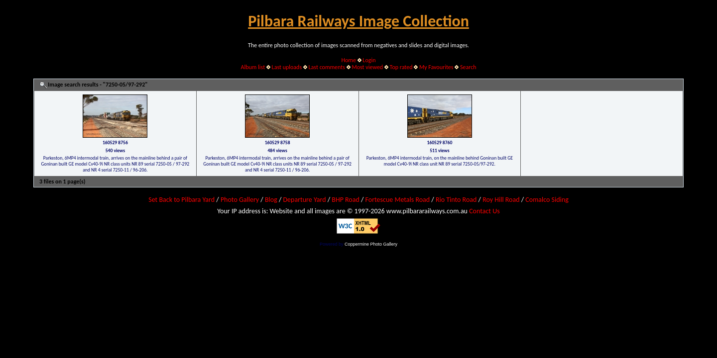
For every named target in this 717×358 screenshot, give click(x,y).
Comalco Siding (546, 199)
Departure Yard (304, 199)
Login (368, 60)
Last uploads (287, 67)
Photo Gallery (240, 199)
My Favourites (436, 67)
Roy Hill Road (500, 199)
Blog (271, 199)
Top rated (401, 67)
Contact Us (484, 211)
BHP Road (345, 199)
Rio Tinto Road (456, 199)
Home (349, 60)
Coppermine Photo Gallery (371, 244)
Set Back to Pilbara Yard (181, 199)
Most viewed (367, 67)
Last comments (327, 67)
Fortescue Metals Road (397, 199)
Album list (252, 67)
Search (468, 67)
